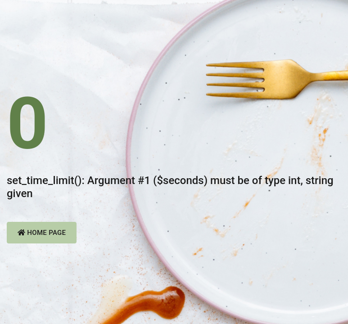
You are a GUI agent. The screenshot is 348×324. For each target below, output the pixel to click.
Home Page (42, 233)
